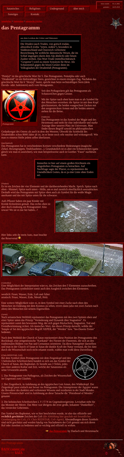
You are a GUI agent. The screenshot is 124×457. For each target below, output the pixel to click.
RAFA (19, 452)
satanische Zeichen (34, 21)
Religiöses (34, 8)
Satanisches (13, 8)
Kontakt (35, 14)
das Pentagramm (56, 431)
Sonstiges (13, 14)
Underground (57, 8)
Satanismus (19, 21)
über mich (78, 8)
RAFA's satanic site (13, 449)
